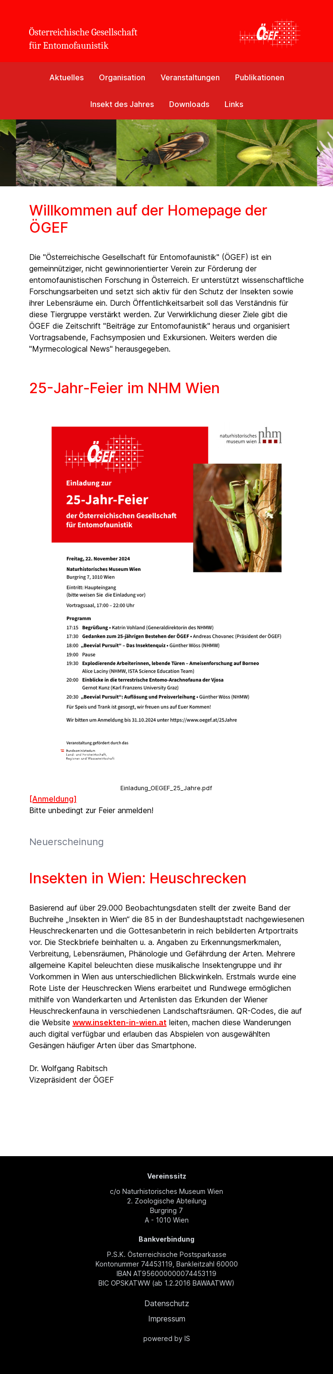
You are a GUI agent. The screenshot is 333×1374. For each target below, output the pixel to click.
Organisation (122, 77)
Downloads (189, 104)
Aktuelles (66, 77)
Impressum (166, 1318)
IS (187, 1338)
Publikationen (259, 77)
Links (234, 104)
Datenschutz (166, 1303)
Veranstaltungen (190, 77)
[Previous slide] (15, 153)
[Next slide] (317, 153)
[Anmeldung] (53, 799)
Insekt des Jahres (122, 104)
